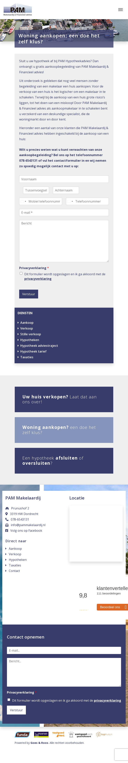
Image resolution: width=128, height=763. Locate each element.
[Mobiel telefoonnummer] (40, 201)
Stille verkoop (30, 334)
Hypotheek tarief (33, 351)
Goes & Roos (39, 743)
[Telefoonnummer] (87, 201)
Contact (14, 571)
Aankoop (27, 323)
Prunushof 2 (17, 508)
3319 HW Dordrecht (21, 514)
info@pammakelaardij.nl (25, 525)
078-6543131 (17, 519)
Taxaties (26, 357)
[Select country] (23, 201)
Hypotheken (29, 340)
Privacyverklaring (34, 268)
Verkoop (26, 328)
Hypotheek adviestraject (39, 346)
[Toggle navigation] (120, 9)
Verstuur (28, 294)
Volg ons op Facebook (23, 530)
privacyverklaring (38, 279)
